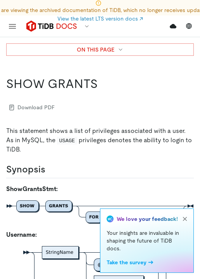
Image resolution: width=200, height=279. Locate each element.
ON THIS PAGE (100, 49)
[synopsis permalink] (51, 169)
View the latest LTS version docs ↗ (100, 19)
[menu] (12, 26)
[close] (184, 219)
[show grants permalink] (104, 84)
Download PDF (32, 107)
